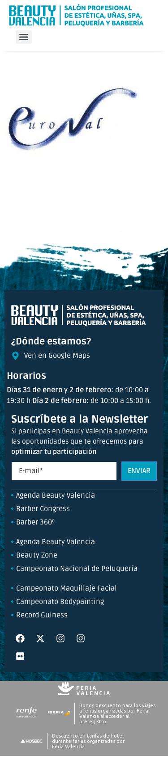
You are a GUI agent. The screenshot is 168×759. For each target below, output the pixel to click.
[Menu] (24, 37)
